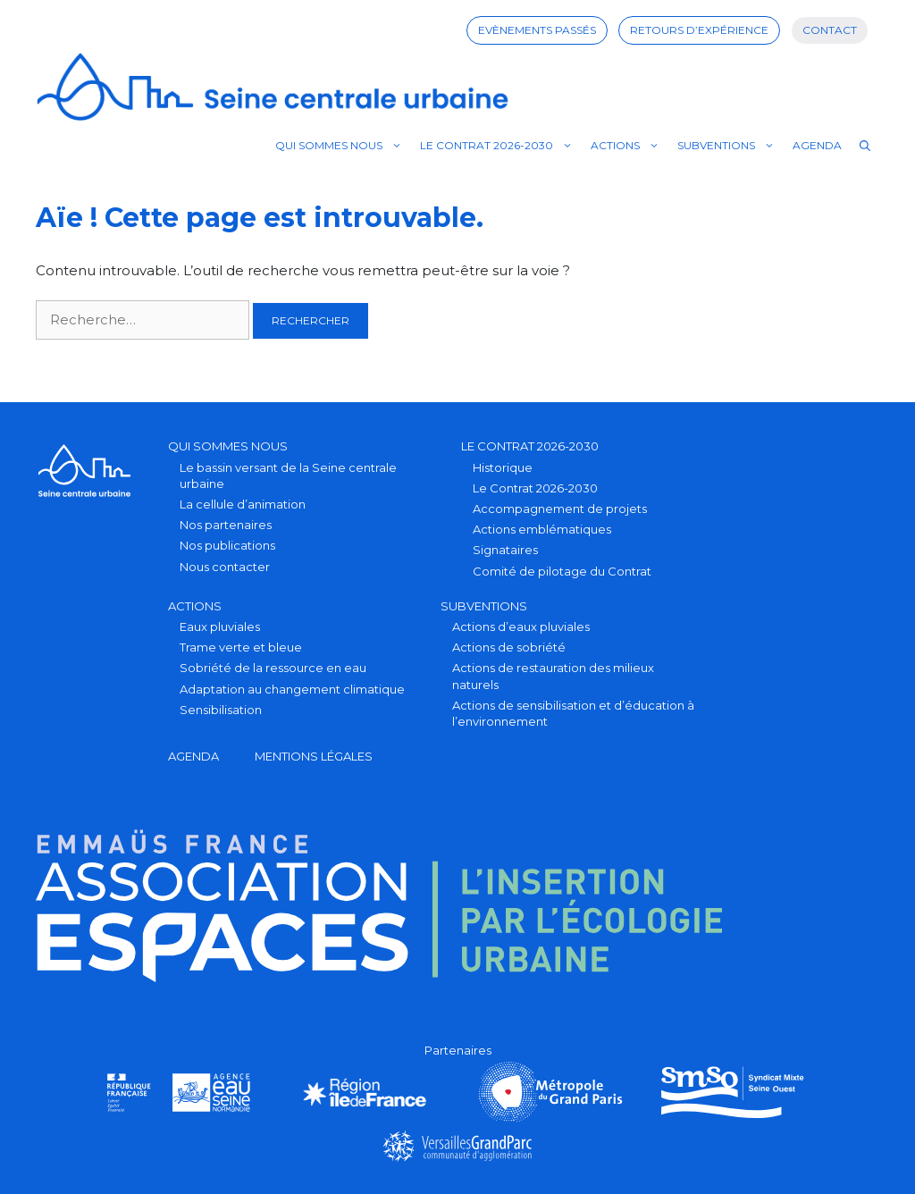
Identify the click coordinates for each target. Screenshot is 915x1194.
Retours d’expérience (699, 30)
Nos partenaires (226, 524)
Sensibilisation (221, 709)
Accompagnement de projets (560, 508)
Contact (829, 30)
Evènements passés (537, 30)
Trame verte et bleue (241, 647)
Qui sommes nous (343, 146)
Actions (629, 146)
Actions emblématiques (542, 529)
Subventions (730, 146)
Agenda (817, 145)
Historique (503, 467)
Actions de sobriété (509, 647)
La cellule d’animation (243, 504)
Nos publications (227, 545)
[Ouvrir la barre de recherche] (865, 146)
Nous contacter (225, 566)
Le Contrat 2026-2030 (501, 146)
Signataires (505, 549)
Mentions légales (314, 756)
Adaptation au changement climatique (292, 689)
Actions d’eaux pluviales (521, 626)
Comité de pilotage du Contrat (562, 571)
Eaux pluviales (220, 626)
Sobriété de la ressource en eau (273, 667)
